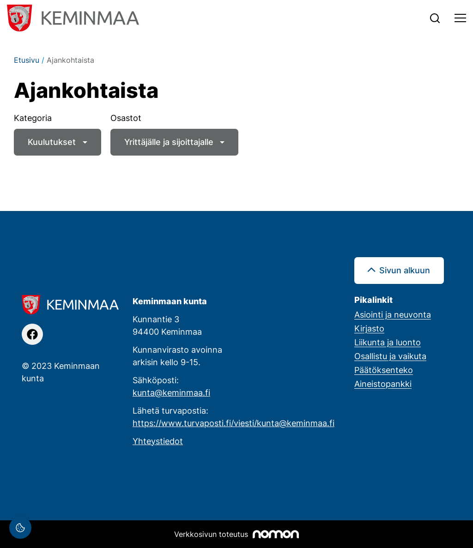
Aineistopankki (383, 383)
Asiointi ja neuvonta (392, 314)
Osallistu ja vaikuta (390, 356)
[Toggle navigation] (460, 18)
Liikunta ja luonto (387, 342)
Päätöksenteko (383, 370)
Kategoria (33, 118)
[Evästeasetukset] (20, 528)
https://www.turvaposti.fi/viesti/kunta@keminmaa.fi (233, 423)
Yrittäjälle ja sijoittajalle (168, 142)
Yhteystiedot (158, 441)
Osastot (125, 118)
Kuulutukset (52, 142)
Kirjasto (369, 328)
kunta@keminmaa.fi (171, 392)
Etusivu (26, 60)
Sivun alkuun (404, 270)
